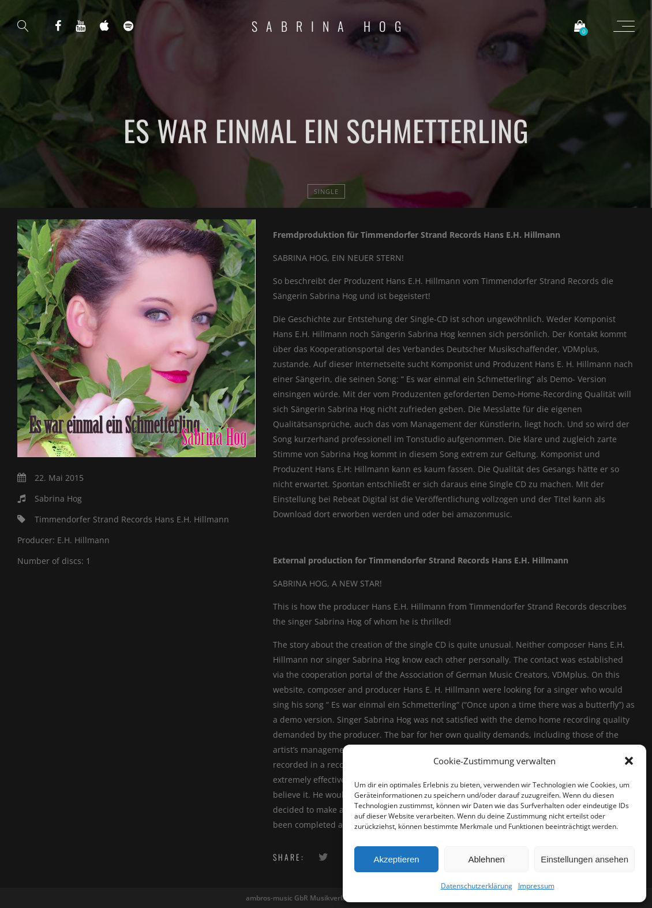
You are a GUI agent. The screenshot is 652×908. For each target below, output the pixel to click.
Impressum (536, 886)
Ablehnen (486, 859)
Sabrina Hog (331, 26)
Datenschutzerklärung (476, 886)
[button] (629, 761)
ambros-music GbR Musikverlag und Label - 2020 (326, 898)
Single (326, 191)
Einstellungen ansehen (584, 859)
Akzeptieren (396, 859)
